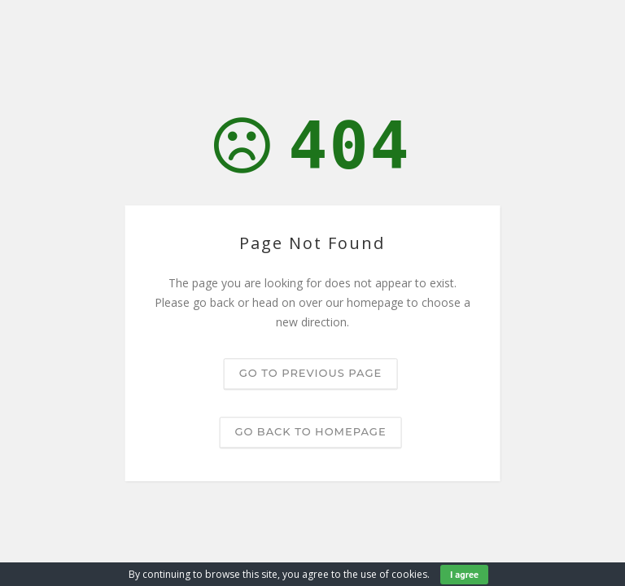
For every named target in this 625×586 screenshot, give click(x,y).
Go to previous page (310, 373)
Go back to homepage (310, 432)
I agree (464, 574)
